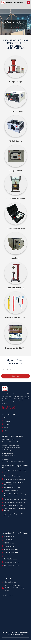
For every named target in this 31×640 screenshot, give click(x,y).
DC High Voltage (15, 111)
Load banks (15, 258)
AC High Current (15, 141)
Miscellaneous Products (15, 317)
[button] (28, 2)
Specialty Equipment (15, 288)
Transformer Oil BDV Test (15, 348)
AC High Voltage (15, 82)
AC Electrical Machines (15, 199)
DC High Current (15, 171)
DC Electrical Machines (15, 228)
